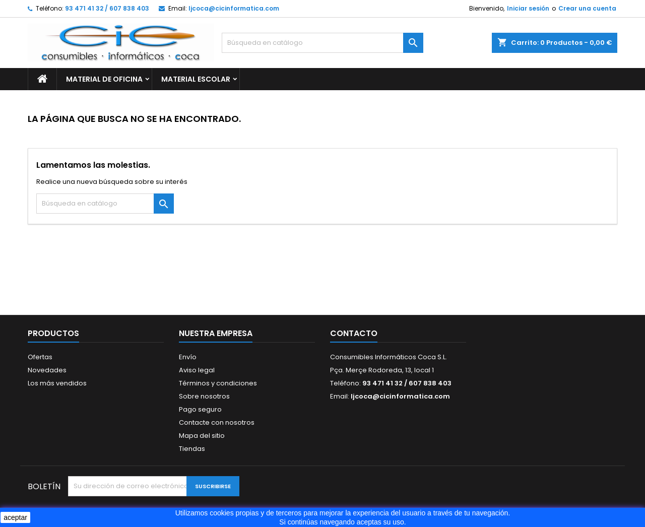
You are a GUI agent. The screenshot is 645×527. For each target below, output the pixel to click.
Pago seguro (200, 409)
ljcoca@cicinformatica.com (233, 8)
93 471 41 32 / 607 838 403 (107, 8)
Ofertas (40, 357)
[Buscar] (322, 43)
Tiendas (192, 448)
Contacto (353, 333)
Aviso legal (197, 370)
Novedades (47, 370)
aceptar (15, 517)
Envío (188, 357)
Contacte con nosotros (216, 422)
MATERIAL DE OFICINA (104, 79)
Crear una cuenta (587, 8)
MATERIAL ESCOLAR (195, 79)
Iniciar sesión (528, 8)
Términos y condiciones (218, 383)
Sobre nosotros (204, 396)
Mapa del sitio (202, 435)
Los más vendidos (57, 383)
